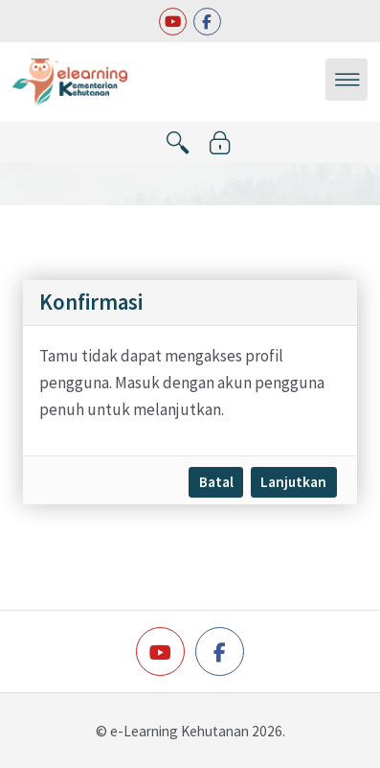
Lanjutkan (293, 482)
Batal (216, 482)
